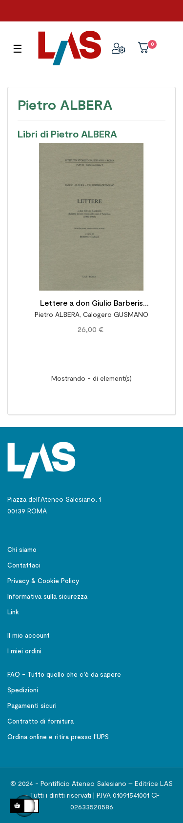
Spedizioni (22, 690)
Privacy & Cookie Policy (43, 581)
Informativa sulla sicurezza (47, 596)
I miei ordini (24, 651)
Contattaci (24, 565)
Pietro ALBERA (57, 314)
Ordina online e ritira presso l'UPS (58, 737)
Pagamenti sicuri (32, 705)
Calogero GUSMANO (115, 314)
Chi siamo (22, 549)
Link (13, 612)
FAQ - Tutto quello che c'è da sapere (64, 674)
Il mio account (28, 635)
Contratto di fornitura (40, 721)
